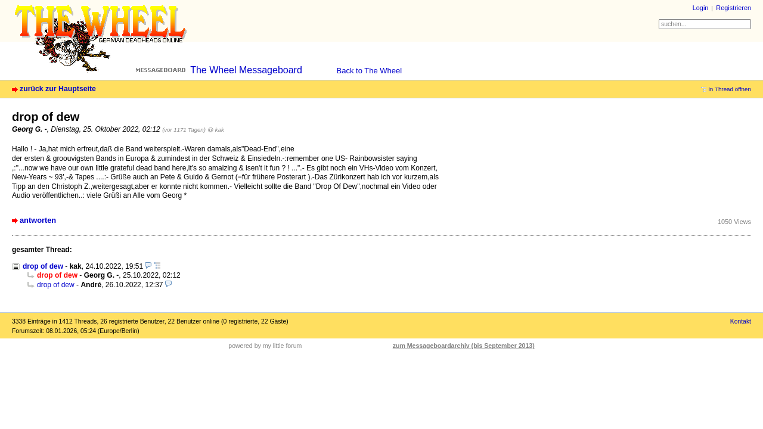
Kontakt (740, 321)
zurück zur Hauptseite (58, 89)
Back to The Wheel (369, 70)
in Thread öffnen (730, 89)
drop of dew (43, 266)
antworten (38, 220)
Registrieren (733, 7)
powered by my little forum (265, 345)
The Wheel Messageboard (246, 70)
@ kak (215, 129)
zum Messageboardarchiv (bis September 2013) (464, 345)
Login (701, 7)
